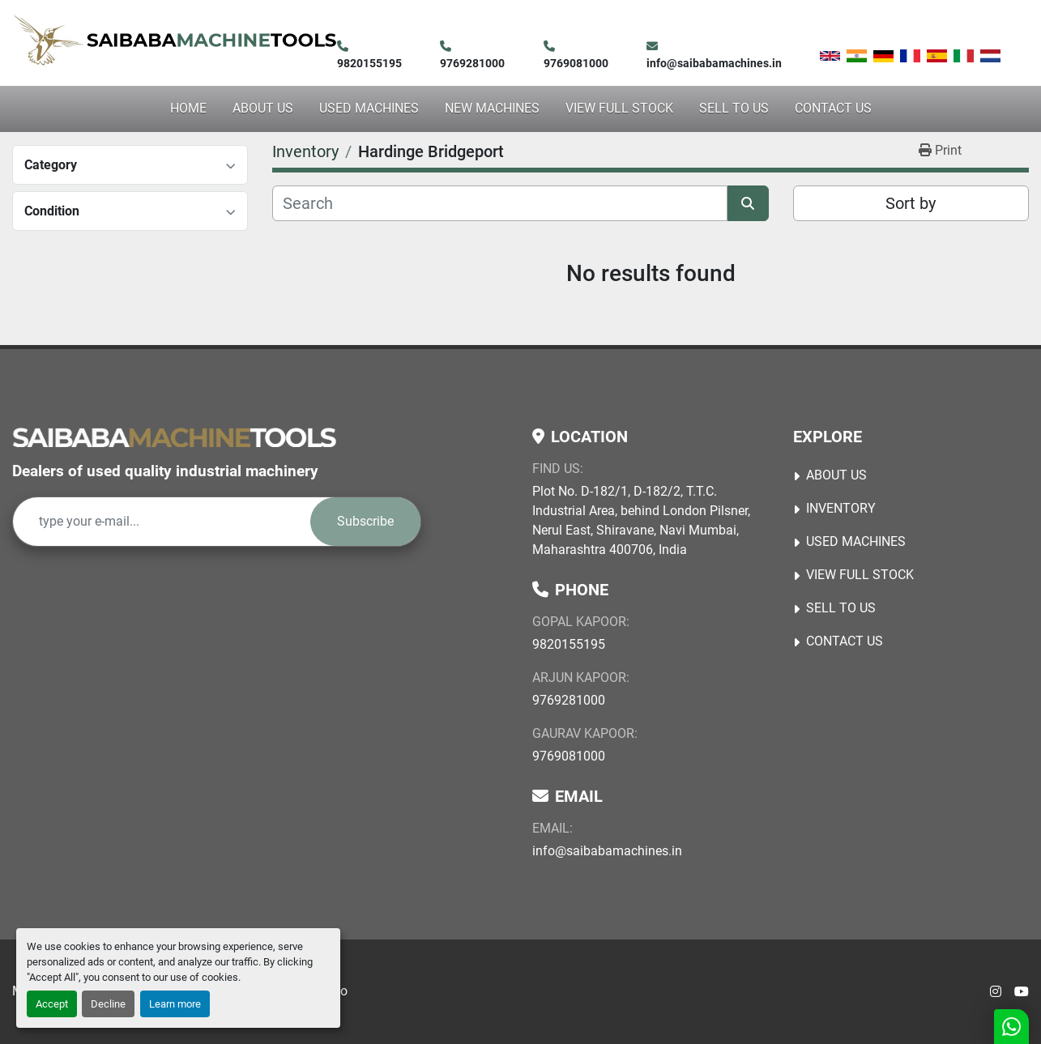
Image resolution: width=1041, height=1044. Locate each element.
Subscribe (365, 521)
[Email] (161, 521)
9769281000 (472, 63)
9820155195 (369, 63)
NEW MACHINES (492, 108)
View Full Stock (619, 108)
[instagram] (995, 992)
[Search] (499, 203)
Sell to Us (734, 108)
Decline (108, 1004)
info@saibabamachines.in (714, 63)
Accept (52, 1004)
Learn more (175, 1004)
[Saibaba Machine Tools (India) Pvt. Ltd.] (174, 436)
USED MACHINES (369, 108)
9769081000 (576, 63)
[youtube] (1021, 992)
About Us (263, 108)
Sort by (910, 203)
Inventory (841, 508)
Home (188, 108)
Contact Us (833, 108)
